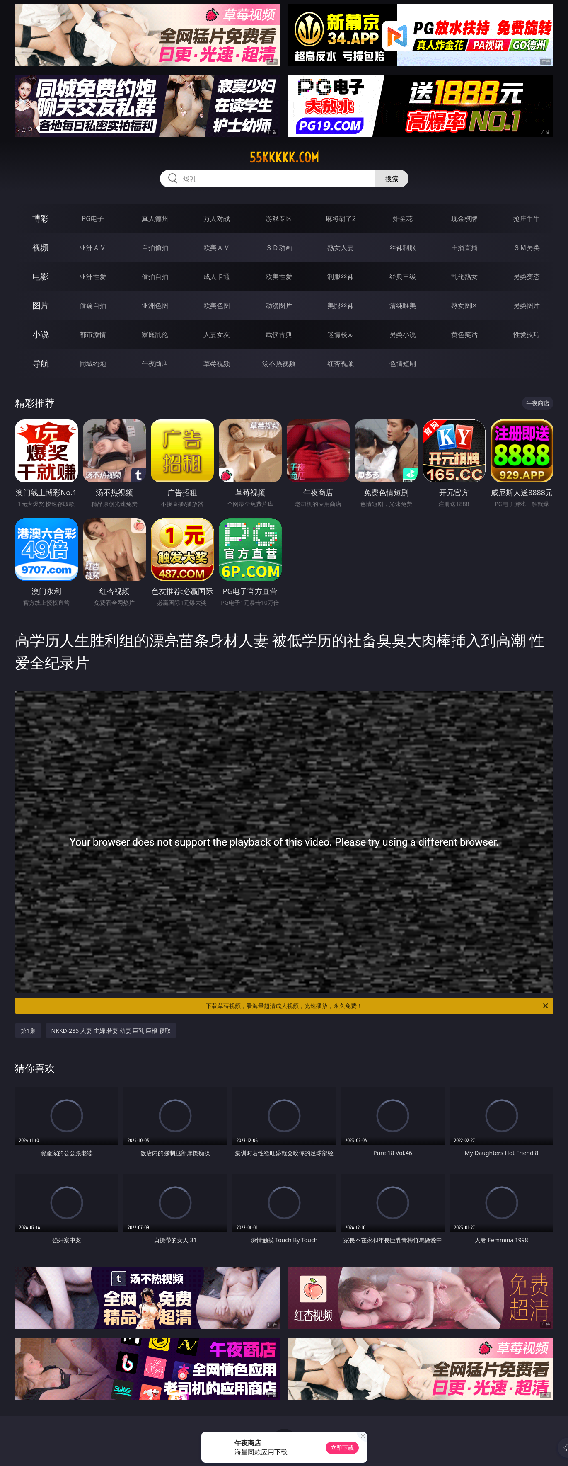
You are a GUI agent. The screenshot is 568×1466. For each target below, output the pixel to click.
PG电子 (93, 218)
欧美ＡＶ (216, 247)
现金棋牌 (464, 218)
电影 (40, 276)
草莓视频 (216, 363)
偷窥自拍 (93, 305)
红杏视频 (340, 363)
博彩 (40, 218)
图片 (40, 305)
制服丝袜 (340, 276)
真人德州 (155, 218)
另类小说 (402, 334)
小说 (40, 334)
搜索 (392, 178)
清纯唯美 (402, 305)
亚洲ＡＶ (93, 247)
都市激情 (93, 334)
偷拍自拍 (155, 276)
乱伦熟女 (464, 276)
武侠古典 (279, 334)
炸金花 (403, 218)
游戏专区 (279, 218)
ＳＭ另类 (526, 247)
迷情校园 (340, 334)
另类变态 (526, 276)
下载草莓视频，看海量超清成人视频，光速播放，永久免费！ (377, 1006)
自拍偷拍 (155, 247)
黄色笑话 (464, 334)
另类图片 (526, 305)
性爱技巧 (526, 334)
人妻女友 (216, 334)
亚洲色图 (155, 305)
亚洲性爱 (93, 276)
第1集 (28, 1031)
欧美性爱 (279, 276)
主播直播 (464, 247)
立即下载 (342, 1447)
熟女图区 (464, 305)
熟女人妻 (340, 247)
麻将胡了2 (341, 218)
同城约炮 (93, 363)
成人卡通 (216, 276)
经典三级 (402, 276)
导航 (40, 363)
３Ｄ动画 (279, 247)
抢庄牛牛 (526, 218)
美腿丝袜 (340, 305)
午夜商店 (155, 363)
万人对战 (216, 218)
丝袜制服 (402, 247)
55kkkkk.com (284, 157)
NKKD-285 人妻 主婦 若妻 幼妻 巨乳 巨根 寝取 (111, 1031)
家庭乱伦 (155, 334)
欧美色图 (216, 305)
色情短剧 (402, 363)
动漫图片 (279, 305)
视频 (40, 247)
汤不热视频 (278, 363)
